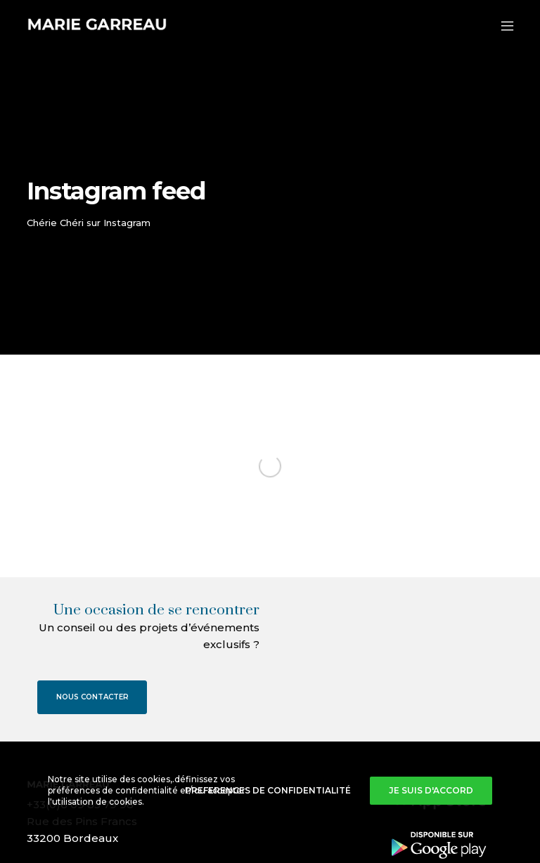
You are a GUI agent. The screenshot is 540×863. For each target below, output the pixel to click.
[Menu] (500, 26)
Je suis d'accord (431, 790)
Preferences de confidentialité (268, 790)
